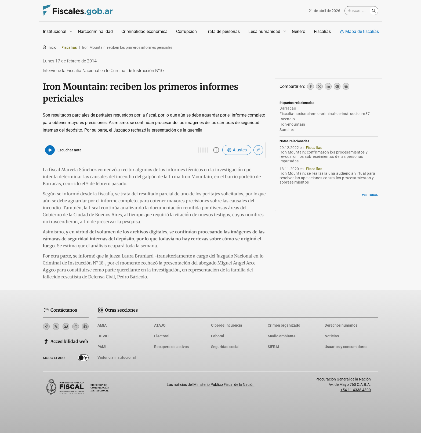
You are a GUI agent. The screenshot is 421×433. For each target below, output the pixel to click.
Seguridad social (225, 347)
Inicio (49, 47)
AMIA (102, 325)
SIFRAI (273, 347)
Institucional (54, 31)
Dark (83, 359)
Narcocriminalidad (95, 31)
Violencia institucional (116, 357)
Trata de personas (223, 31)
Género (298, 31)
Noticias (332, 336)
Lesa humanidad (264, 31)
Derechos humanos (341, 325)
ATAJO (160, 325)
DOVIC (102, 336)
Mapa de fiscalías (359, 31)
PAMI (101, 347)
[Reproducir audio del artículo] (50, 150)
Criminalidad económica (144, 31)
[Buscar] (358, 10)
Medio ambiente (282, 336)
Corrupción (186, 31)
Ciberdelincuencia (226, 325)
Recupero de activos (171, 347)
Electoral (161, 336)
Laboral (217, 336)
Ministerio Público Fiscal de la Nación (224, 384)
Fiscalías (322, 31)
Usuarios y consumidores (346, 347)
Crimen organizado (284, 325)
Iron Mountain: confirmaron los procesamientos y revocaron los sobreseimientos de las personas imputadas (324, 156)
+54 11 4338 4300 (355, 390)
